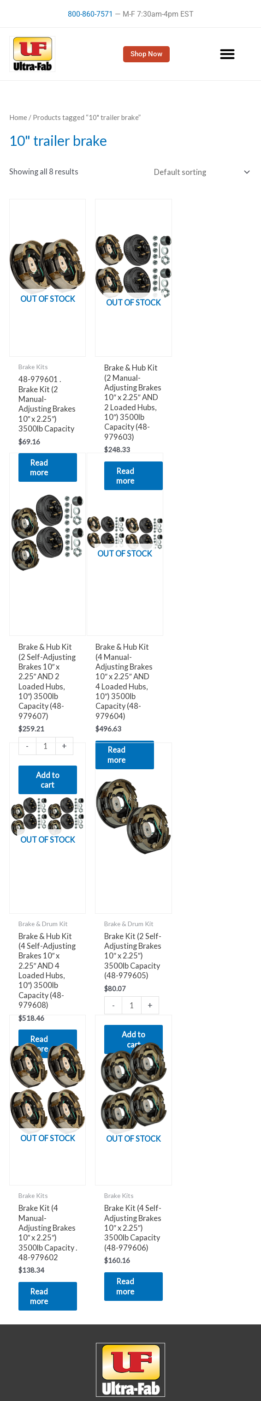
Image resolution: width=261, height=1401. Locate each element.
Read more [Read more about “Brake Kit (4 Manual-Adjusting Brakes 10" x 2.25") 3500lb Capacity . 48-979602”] (41, 1073)
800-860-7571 (90, 14)
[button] (227, 54)
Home (18, 117)
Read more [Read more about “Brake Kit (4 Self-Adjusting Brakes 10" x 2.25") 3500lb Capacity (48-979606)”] (125, 1063)
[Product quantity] (213, 775)
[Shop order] (200, 172)
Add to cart (213, 808)
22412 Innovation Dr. (131, 1201)
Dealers (130, 1383)
